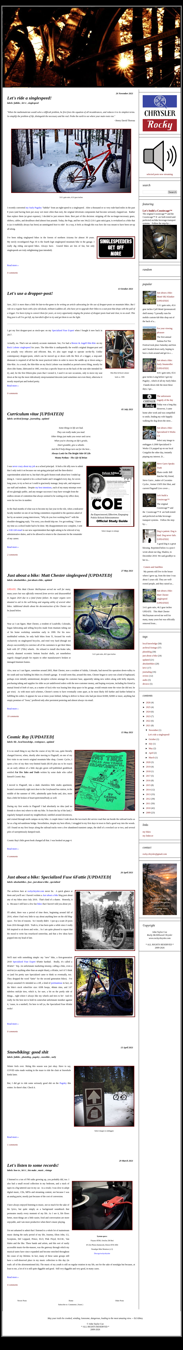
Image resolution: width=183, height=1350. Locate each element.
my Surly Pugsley (34, 207)
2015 (148, 785)
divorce (146, 684)
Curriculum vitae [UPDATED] (35, 413)
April (151, 753)
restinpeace (40, 742)
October (152, 739)
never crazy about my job (24, 466)
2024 (148, 711)
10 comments (13, 716)
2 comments (12, 554)
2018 (148, 771)
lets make (32, 1170)
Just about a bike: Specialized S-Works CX (166, 432)
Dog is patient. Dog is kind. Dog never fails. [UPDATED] (166, 535)
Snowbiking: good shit (27, 1052)
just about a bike (36, 580)
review (146, 676)
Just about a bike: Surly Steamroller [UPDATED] (165, 364)
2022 (148, 721)
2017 (148, 776)
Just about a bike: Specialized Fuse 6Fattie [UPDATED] (59, 877)
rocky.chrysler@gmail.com (155, 854)
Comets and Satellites (153, 567)
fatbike (17, 103)
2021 (148, 725)
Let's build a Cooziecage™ (157, 210)
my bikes (147, 832)
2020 (148, 762)
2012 (148, 798)
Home (71, 1301)
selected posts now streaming (160, 174)
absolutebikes (20, 580)
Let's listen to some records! (33, 1165)
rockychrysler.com (35, 891)
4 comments (12, 856)
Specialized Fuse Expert (63, 330)
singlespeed (33, 103)
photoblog (26, 1057)
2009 (148, 812)
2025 (148, 707)
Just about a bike (50, 895)
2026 (148, 702)
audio (145, 680)
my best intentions (43, 487)
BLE (15, 742)
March (152, 757)
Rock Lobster (13, 347)
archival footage (21, 418)
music (41, 1170)
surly (53, 1057)
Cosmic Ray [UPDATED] (30, 736)
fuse (30, 882)
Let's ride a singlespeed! (29, 98)
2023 (148, 716)
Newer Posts (22, 1301)
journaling (35, 418)
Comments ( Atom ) (75, 1305)
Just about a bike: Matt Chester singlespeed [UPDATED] (59, 575)
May (151, 748)
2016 (148, 780)
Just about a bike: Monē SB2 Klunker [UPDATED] (165, 296)
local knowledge (26, 742)
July (151, 743)
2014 (148, 789)
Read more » (13, 265)
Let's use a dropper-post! (30, 293)
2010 (148, 808)
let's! (24, 103)
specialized (55, 882)
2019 (148, 766)
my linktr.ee (148, 835)
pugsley (36, 1057)
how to (17, 1170)
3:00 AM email (15, 530)
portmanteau (56, 983)
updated (45, 418)
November (154, 730)
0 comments (12, 272)
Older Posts (119, 1301)
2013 (148, 794)
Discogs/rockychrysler (102, 1253)
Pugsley (63, 1083)
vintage (48, 1170)
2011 (148, 803)
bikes (39, 904)
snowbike (45, 1057)
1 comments (12, 1144)
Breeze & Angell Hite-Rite (84, 343)
